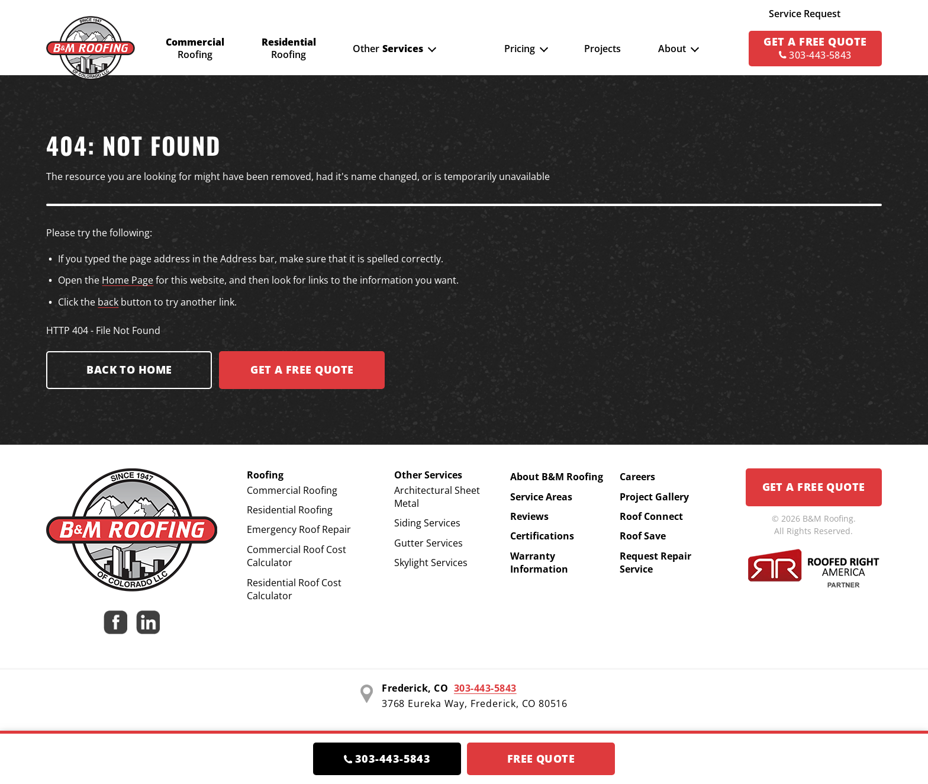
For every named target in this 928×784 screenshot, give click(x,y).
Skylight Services (431, 562)
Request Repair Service (655, 563)
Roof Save (643, 535)
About (672, 48)
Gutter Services (428, 543)
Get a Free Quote (813, 487)
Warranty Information (539, 563)
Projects (602, 48)
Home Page (127, 280)
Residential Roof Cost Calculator (294, 589)
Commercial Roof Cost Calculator (296, 556)
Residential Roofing (290, 509)
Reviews (529, 516)
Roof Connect (651, 516)
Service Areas (541, 496)
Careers (637, 476)
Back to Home (129, 369)
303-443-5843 (485, 688)
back (108, 302)
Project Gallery (654, 496)
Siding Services (427, 522)
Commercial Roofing (292, 490)
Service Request (804, 13)
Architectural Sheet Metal (437, 497)
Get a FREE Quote (301, 369)
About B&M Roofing (556, 476)
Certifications (542, 535)
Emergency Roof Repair (299, 529)
